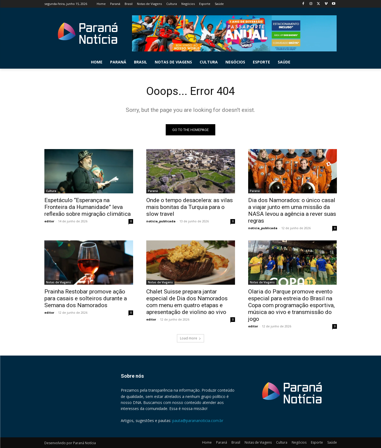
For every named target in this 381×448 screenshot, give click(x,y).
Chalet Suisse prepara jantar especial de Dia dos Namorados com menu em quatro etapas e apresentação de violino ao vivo (187, 301)
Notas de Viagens (58, 282)
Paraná (153, 191)
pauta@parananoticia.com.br (197, 420)
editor (49, 221)
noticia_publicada (161, 221)
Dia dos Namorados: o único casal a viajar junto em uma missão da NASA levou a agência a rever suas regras (292, 210)
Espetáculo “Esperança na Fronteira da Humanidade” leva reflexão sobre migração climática (87, 207)
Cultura (51, 191)
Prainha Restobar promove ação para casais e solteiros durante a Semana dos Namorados (85, 298)
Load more (190, 338)
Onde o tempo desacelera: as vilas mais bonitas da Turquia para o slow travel (189, 207)
